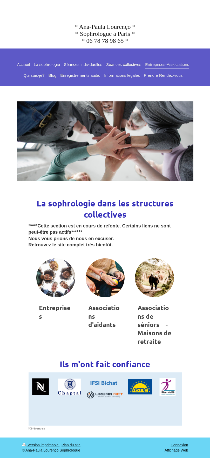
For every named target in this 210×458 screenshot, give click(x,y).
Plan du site (71, 445)
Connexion (179, 445)
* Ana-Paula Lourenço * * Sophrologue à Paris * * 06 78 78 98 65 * (105, 33)
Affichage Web (176, 450)
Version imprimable (41, 445)
